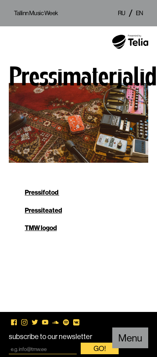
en (139, 13)
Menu (130, 337)
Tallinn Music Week (36, 13)
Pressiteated (43, 210)
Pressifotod (42, 192)
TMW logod (41, 228)
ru (121, 13)
